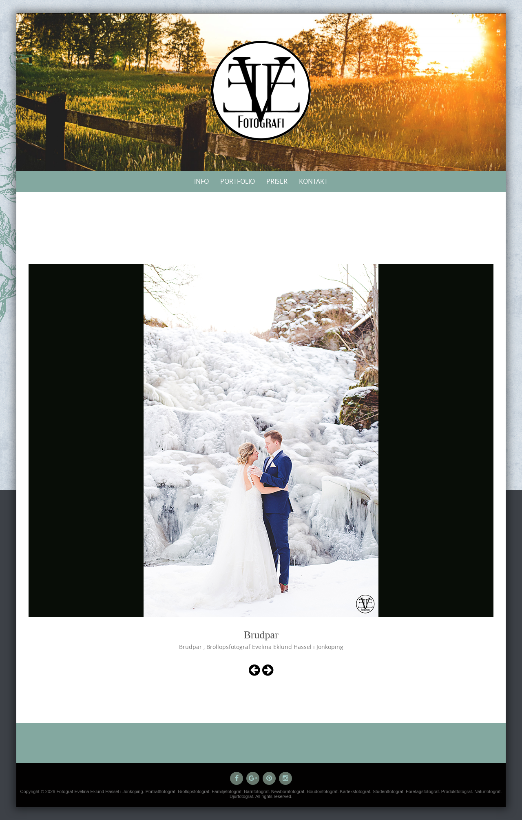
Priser (277, 181)
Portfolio (237, 181)
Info (201, 181)
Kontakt (313, 181)
